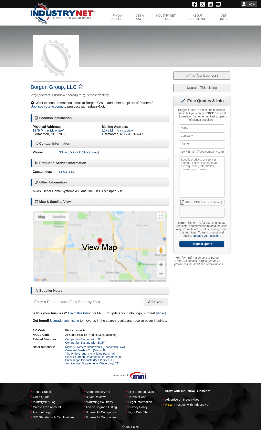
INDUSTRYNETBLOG (165, 17)
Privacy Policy (137, 407)
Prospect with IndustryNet (191, 404)
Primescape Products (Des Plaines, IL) (89, 360)
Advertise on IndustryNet (182, 399)
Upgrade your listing (64, 320)
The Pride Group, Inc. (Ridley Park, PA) (90, 353)
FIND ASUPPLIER (118, 17)
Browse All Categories (101, 412)
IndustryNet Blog (44, 402)
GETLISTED (224, 17)
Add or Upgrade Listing (101, 407)
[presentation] (211, 213)
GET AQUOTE (140, 17)
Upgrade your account (47, 106)
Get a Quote (41, 397)
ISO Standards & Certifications (53, 417)
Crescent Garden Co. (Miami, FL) (86, 350)
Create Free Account (47, 407)
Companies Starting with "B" (83, 339)
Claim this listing (80, 313)
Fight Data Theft (139, 412)
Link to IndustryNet (141, 391)
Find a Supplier (43, 391)
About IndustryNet (98, 391)
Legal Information (140, 402)
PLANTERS (67, 171)
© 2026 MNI (130, 426)
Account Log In (43, 412)
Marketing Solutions (99, 402)
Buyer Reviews (96, 397)
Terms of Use (137, 397)
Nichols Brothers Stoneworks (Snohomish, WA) (95, 347)
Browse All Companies (101, 417)
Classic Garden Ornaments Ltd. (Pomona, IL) (94, 357)
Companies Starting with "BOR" (85, 342)
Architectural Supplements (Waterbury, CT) (92, 363)
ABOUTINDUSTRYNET (198, 17)
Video (161, 313)
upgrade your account (206, 235)
